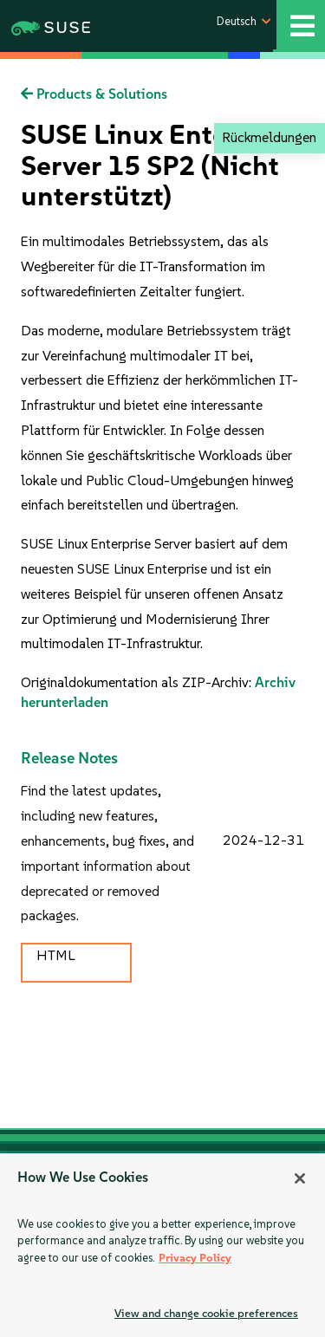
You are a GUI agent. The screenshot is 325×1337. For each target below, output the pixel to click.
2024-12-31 (263, 840)
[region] (162, 1245)
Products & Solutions (94, 94)
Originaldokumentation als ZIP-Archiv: (138, 682)
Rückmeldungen (269, 137)
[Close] (300, 1178)
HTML (55, 955)
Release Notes (69, 758)
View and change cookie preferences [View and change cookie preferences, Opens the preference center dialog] (206, 1313)
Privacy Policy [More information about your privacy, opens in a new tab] (195, 1257)
